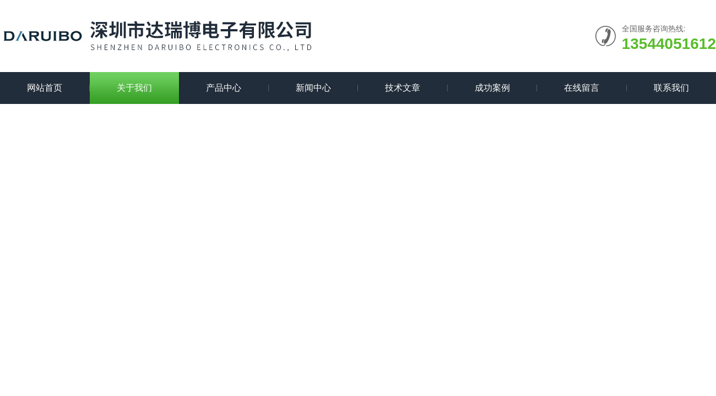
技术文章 (402, 87)
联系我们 (671, 87)
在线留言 (581, 87)
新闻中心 (313, 87)
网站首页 (44, 87)
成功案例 (492, 87)
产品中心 (223, 87)
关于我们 (134, 87)
